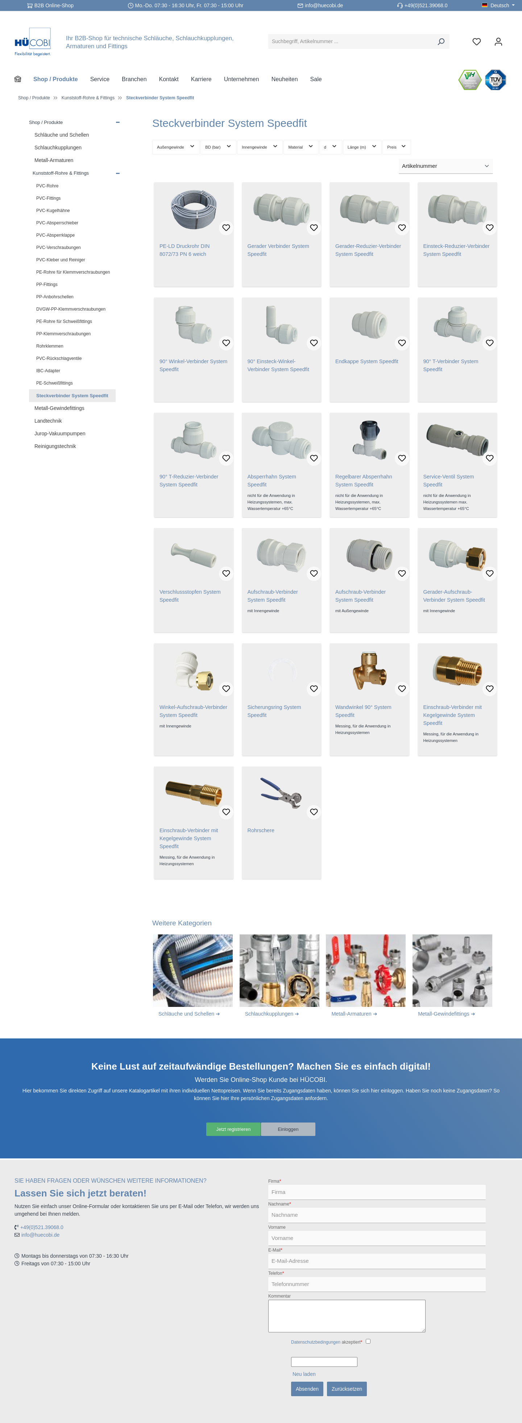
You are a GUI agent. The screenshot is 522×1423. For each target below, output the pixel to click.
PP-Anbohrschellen (55, 296)
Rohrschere (261, 830)
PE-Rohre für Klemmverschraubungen (73, 272)
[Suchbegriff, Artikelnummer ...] (350, 41)
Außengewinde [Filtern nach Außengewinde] (176, 145)
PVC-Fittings (48, 198)
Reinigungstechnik (55, 446)
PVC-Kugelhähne (53, 210)
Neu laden (304, 1374)
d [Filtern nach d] (330, 145)
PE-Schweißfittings (54, 383)
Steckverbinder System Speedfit (72, 395)
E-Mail (275, 1250)
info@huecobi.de (324, 5)
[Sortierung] (446, 166)
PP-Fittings (47, 284)
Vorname (277, 1227)
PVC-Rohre (47, 185)
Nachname (279, 1204)
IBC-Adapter (48, 370)
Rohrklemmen (49, 346)
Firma (274, 1181)
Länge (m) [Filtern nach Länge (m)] (362, 145)
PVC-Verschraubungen (58, 247)
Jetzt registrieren (233, 1130)
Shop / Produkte (46, 122)
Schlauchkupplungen (58, 147)
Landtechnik (48, 421)
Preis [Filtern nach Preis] (396, 145)
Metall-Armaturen (53, 160)
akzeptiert (326, 1342)
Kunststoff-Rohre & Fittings (61, 173)
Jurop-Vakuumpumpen (60, 433)
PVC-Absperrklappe (55, 235)
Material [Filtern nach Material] (301, 145)
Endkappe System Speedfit (366, 361)
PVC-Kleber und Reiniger (60, 259)
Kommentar (279, 1296)
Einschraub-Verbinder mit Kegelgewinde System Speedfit (452, 715)
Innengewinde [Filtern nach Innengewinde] (260, 145)
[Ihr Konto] (498, 41)
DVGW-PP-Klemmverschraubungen (70, 309)
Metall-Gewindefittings (59, 408)
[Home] (23, 79)
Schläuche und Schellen (61, 135)
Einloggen (288, 1130)
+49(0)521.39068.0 (426, 5)
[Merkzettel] (477, 41)
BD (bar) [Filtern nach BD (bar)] (218, 145)
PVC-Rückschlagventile (59, 358)
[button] (117, 121)
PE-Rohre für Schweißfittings (64, 321)
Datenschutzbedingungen (315, 1342)
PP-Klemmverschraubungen (63, 333)
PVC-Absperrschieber (57, 222)
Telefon (276, 1273)
